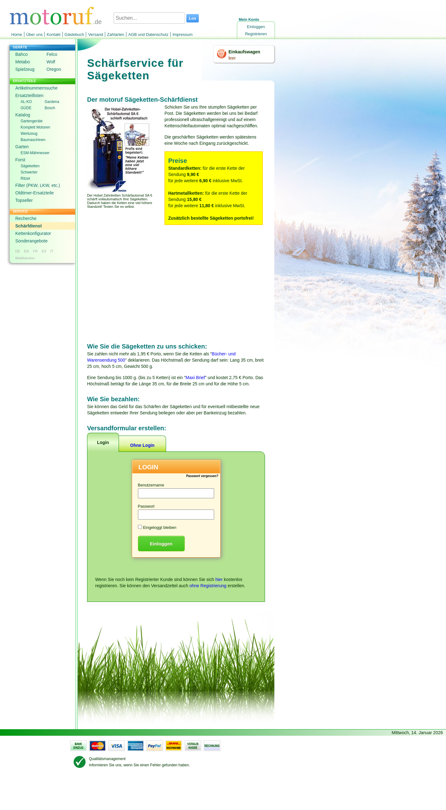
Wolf (51, 61)
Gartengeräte (32, 121)
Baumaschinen (33, 140)
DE (17, 251)
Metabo (22, 61)
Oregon (54, 69)
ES (44, 251)
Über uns (34, 34)
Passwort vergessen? (202, 476)
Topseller (24, 200)
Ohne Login (142, 445)
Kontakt (53, 34)
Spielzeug (25, 69)
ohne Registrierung (207, 585)
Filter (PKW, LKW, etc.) (37, 185)
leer (232, 58)
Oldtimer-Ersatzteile (34, 192)
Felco (52, 54)
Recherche (26, 218)
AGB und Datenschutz (148, 34)
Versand (95, 34)
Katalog (22, 114)
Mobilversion (25, 258)
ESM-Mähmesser (35, 153)
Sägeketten (30, 166)
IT (51, 251)
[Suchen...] (149, 18)
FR (35, 251)
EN (26, 251)
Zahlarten (115, 34)
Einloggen (256, 26)
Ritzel (25, 178)
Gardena (52, 102)
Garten (22, 146)
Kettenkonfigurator (33, 233)
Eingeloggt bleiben (159, 527)
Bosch (50, 108)
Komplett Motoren (35, 127)
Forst (20, 159)
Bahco (21, 54)
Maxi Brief (195, 377)
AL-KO (26, 102)
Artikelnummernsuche (36, 87)
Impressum (183, 34)
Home (16, 34)
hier (219, 579)
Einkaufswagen (244, 51)
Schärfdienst (28, 225)
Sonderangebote (31, 240)
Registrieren (256, 34)
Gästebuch (74, 34)
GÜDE (26, 108)
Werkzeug (29, 133)
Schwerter (29, 172)
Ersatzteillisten (29, 95)
